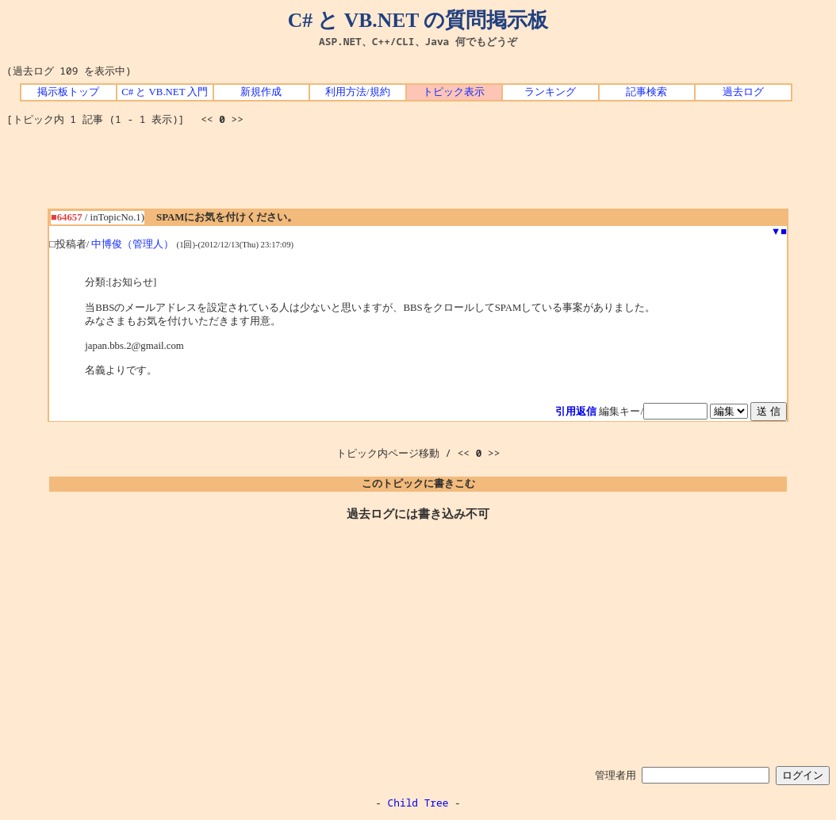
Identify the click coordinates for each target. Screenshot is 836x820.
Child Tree (418, 802)
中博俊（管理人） (132, 244)
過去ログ (743, 92)
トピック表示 (454, 92)
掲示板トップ (68, 92)
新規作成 (261, 92)
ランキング (550, 92)
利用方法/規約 (357, 92)
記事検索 (646, 92)
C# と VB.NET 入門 (164, 92)
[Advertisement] (418, 173)
